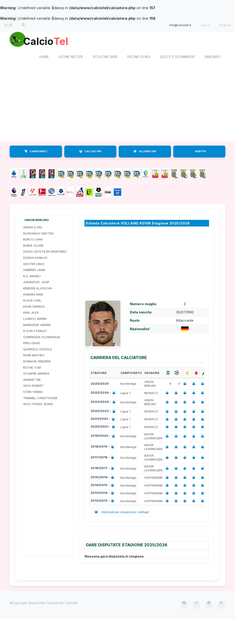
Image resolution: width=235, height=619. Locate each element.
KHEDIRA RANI (33, 295)
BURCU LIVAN (32, 240)
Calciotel (71, 603)
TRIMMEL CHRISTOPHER (40, 399)
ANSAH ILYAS (32, 228)
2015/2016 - (103, 478)
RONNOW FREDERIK (37, 362)
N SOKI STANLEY (35, 331)
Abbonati (213, 57)
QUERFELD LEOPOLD (37, 350)
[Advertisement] (117, 105)
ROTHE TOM (32, 368)
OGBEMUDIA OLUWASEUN (41, 338)
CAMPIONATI (36, 152)
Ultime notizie (71, 57)
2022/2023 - (104, 412)
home (44, 57)
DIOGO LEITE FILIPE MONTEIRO (45, 252)
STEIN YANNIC (33, 392)
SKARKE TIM (31, 380)
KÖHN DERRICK (34, 307)
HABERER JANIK (34, 271)
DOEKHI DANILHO (35, 258)
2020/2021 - (104, 427)
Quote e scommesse (177, 57)
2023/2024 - (104, 393)
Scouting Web (105, 57)
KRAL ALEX (31, 313)
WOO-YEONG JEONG (38, 405)
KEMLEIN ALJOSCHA (37, 289)
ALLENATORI (145, 152)
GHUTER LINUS (33, 264)
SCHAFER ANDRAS (36, 374)
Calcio (48, 41)
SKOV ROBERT (33, 386)
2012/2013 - (103, 501)
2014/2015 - (103, 486)
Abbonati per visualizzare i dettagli (121, 512)
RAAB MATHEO (33, 356)
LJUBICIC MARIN (34, 319)
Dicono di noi (138, 57)
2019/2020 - (104, 437)
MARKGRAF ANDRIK (37, 325)
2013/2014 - (103, 494)
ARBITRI (200, 152)
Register (225, 25)
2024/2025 (100, 384)
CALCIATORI (90, 152)
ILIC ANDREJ (32, 277)
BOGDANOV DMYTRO (38, 234)
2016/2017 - (103, 469)
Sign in (205, 25)
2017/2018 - (103, 458)
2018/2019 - (103, 447)
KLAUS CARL (32, 301)
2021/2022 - (103, 420)
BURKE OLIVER (33, 246)
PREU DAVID (31, 344)
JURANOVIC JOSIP (36, 283)
